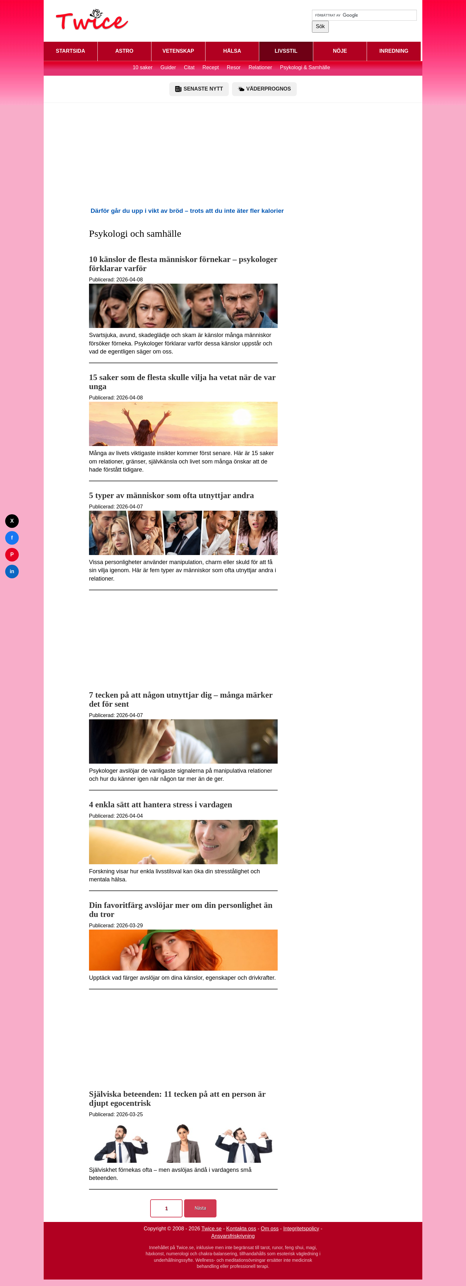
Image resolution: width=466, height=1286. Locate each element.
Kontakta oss (241, 1228)
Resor (234, 67)
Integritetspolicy (301, 1228)
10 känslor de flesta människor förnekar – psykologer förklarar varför (183, 264)
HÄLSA (232, 51)
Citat (189, 67)
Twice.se (212, 1228)
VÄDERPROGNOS (264, 89)
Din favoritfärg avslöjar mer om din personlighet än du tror (180, 909)
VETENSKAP (178, 51)
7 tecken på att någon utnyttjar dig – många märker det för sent (180, 699)
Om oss (270, 1228)
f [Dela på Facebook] (12, 537)
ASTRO (124, 51)
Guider (168, 67)
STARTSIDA (70, 51)
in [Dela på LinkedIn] (12, 571)
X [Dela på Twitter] (12, 521)
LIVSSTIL (286, 51)
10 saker (142, 67)
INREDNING (393, 51)
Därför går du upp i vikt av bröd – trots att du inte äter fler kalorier (187, 210)
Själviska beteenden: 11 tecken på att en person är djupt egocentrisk (177, 1098)
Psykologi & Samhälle (305, 67)
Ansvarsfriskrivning (233, 1236)
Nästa (200, 1208)
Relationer (260, 67)
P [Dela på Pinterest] (12, 554)
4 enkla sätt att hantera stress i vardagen (160, 804)
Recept (211, 67)
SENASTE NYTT (199, 89)
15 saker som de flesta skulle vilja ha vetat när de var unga (182, 382)
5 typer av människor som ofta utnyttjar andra (171, 495)
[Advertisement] (233, 154)
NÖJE (340, 51)
